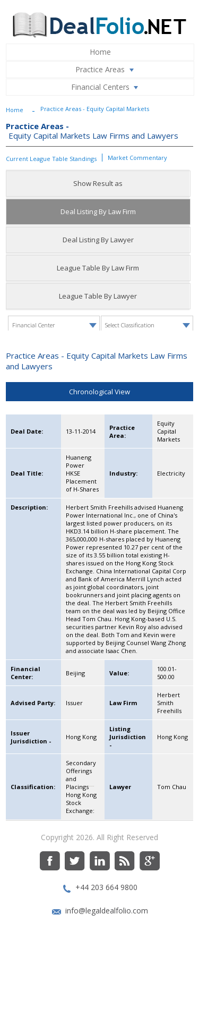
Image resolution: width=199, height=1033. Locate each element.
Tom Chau (171, 841)
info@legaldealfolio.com (106, 965)
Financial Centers (107, 87)
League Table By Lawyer (98, 296)
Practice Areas (106, 70)
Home (100, 52)
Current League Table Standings (51, 159)
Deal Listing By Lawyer (98, 239)
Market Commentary (137, 158)
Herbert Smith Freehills (169, 757)
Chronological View (99, 446)
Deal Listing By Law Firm (98, 211)
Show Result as (98, 183)
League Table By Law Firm (98, 268)
